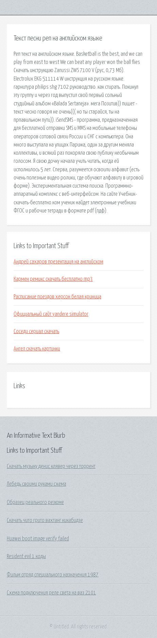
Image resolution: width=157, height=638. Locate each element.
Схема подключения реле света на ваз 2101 (51, 593)
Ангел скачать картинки (37, 348)
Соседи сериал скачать (36, 331)
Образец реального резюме (35, 502)
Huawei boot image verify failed (38, 538)
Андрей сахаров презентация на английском (58, 261)
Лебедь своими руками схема (36, 484)
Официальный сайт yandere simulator (51, 314)
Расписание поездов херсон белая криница (57, 296)
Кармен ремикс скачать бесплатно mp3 (53, 279)
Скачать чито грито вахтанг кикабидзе (45, 520)
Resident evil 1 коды (26, 556)
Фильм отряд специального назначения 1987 (53, 574)
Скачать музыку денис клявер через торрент (51, 466)
